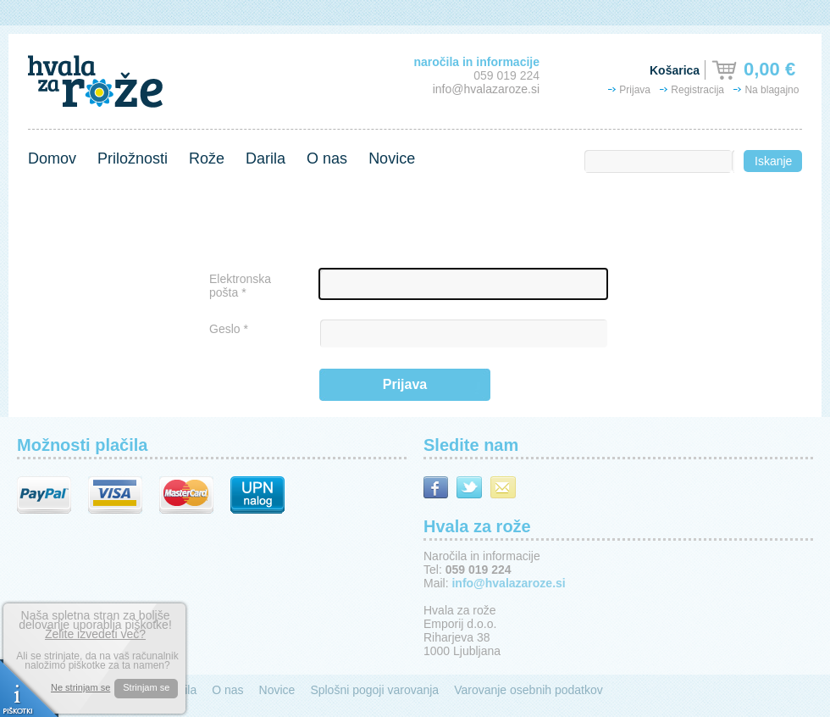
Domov (52, 158)
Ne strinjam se (80, 687)
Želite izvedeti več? (95, 634)
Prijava (405, 384)
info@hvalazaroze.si (486, 89)
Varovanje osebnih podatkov (528, 690)
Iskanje (773, 161)
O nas (327, 158)
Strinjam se (146, 687)
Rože (206, 158)
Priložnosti (132, 158)
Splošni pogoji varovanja (374, 690)
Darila (265, 158)
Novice (391, 158)
